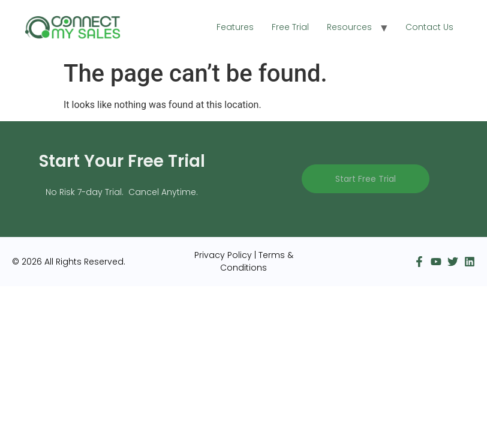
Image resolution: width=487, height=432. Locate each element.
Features (235, 27)
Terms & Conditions (256, 261)
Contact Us (429, 27)
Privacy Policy (223, 255)
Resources (349, 27)
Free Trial (290, 27)
